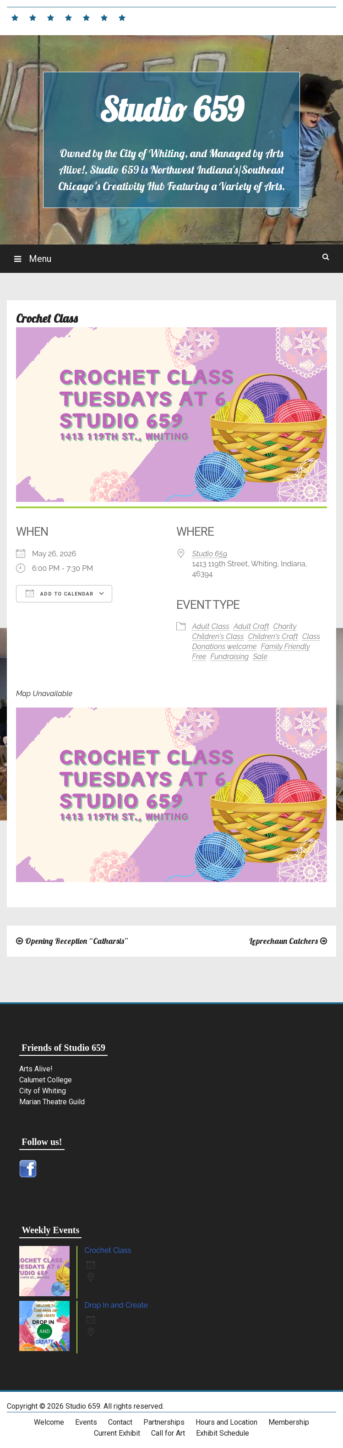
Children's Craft (273, 636)
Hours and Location (226, 1422)
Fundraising (230, 656)
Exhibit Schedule (222, 1433)
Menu (39, 258)
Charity (285, 626)
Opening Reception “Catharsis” (76, 941)
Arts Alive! (36, 1069)
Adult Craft (251, 626)
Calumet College (45, 1079)
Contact (120, 1422)
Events (86, 1422)
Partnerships (164, 1422)
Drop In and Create (116, 1305)
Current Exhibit (117, 1433)
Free (199, 656)
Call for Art (168, 1433)
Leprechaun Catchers (283, 941)
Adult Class (210, 626)
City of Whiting (42, 1090)
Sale (260, 656)
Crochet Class (107, 1250)
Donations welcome (224, 646)
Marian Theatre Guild (52, 1101)
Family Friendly (285, 646)
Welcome (49, 1422)
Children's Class (218, 636)
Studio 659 (171, 109)
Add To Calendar (59, 593)
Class (311, 636)
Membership (288, 1422)
